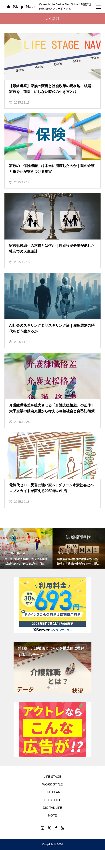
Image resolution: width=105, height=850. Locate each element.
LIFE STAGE (52, 776)
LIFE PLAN (52, 792)
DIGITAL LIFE (52, 807)
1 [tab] (48, 687)
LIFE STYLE (52, 800)
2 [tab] (52, 687)
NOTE (52, 815)
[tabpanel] (52, 667)
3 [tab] (56, 687)
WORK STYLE (52, 784)
